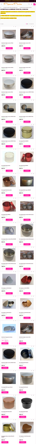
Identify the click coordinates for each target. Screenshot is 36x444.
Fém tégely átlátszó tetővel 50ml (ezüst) (26, 263)
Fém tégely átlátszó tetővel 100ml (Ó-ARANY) (7, 436)
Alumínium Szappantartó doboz (6, 337)
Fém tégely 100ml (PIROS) (23, 165)
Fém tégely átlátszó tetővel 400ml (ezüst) (8, 263)
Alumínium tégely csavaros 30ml (25, 67)
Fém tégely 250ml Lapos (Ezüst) (6, 387)
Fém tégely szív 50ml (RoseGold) (24, 312)
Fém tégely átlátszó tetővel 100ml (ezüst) (26, 214)
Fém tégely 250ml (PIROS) (5, 214)
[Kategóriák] (1, 4)
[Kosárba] (9, 48)
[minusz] (4, 48)
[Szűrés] (1, 17)
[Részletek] (4, 343)
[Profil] (31, 4)
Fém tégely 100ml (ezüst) (5, 165)
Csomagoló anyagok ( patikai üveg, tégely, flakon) (10, 7)
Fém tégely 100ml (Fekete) (23, 362)
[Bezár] (35, 0)
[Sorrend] (32, 24)
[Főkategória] (0, 7)
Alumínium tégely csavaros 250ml (7, 67)
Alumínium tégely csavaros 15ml (24, 337)
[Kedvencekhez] (14, 26)
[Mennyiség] (3, 48)
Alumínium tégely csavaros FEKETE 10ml (8, 116)
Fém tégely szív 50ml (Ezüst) (6, 312)
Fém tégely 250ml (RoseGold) (6, 411)
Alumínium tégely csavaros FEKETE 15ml (26, 116)
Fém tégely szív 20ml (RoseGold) (24, 436)
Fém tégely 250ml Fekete (23, 411)
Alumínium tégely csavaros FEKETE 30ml (8, 362)
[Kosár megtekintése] (35, 4)
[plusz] (4, 47)
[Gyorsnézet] (16, 26)
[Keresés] (29, 4)
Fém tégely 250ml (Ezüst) (23, 387)
